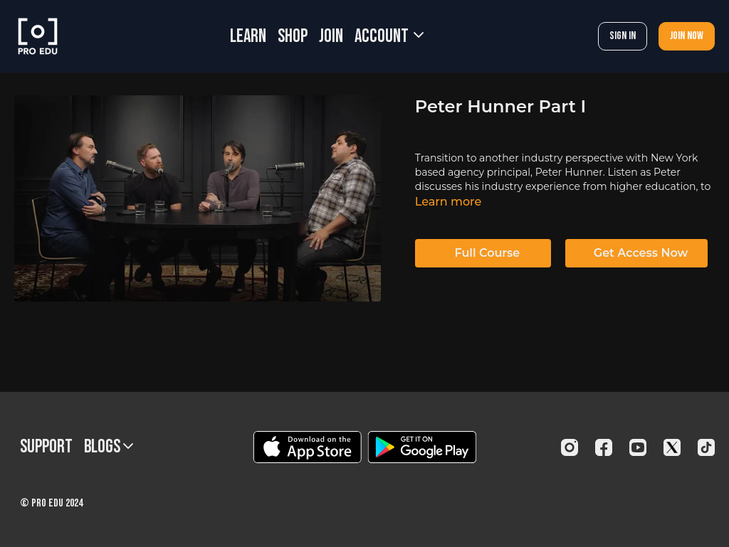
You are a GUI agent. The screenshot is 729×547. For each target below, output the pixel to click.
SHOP (293, 37)
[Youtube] (637, 447)
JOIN (331, 37)
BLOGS (108, 447)
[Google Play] (422, 447)
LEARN (248, 37)
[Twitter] (672, 447)
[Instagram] (569, 447)
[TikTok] (706, 447)
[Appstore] (307, 447)
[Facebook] (603, 447)
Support (46, 447)
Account (389, 37)
